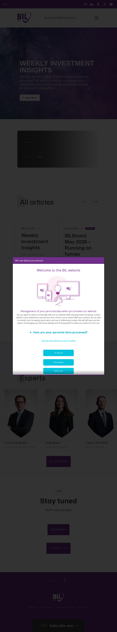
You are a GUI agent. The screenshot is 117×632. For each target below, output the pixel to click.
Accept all (58, 355)
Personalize (58, 364)
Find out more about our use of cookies (58, 342)
